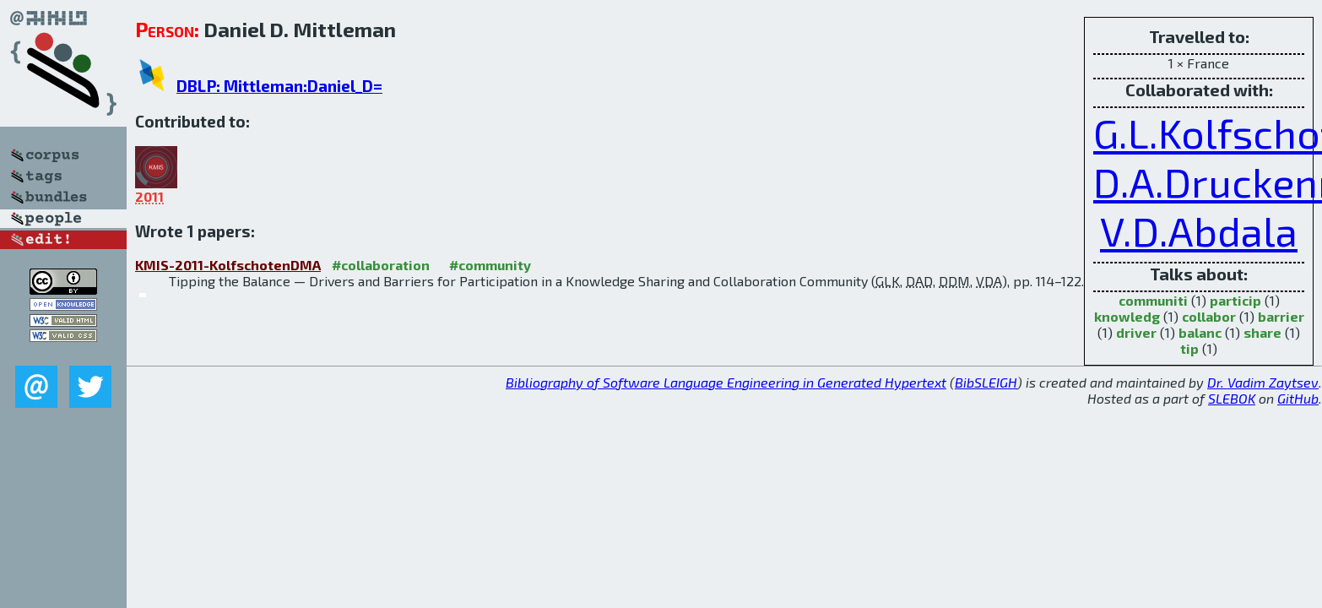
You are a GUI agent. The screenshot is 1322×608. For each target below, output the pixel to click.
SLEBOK (1231, 398)
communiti (1153, 300)
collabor (1209, 316)
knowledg (1127, 316)
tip (1189, 348)
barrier (1281, 316)
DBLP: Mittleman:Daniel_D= (279, 85)
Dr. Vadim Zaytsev (1263, 382)
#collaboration (381, 265)
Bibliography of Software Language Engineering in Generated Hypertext (726, 382)
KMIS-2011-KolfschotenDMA (228, 265)
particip (1235, 300)
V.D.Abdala (1199, 230)
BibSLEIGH (986, 382)
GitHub (1298, 398)
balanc (1200, 332)
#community (490, 265)
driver (1136, 332)
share (1262, 332)
